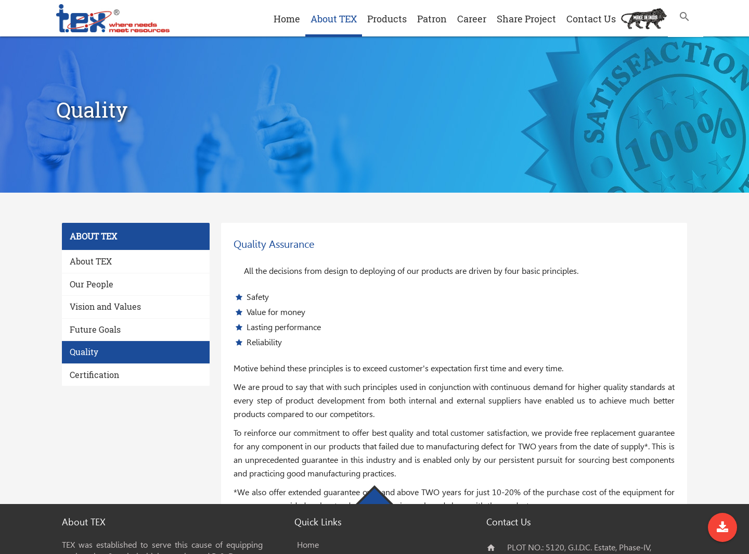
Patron (432, 18)
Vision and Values (105, 306)
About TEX (334, 18)
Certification (94, 374)
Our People (91, 284)
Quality (84, 351)
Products (387, 18)
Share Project (526, 18)
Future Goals (95, 329)
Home (287, 18)
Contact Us (591, 18)
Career (471, 18)
